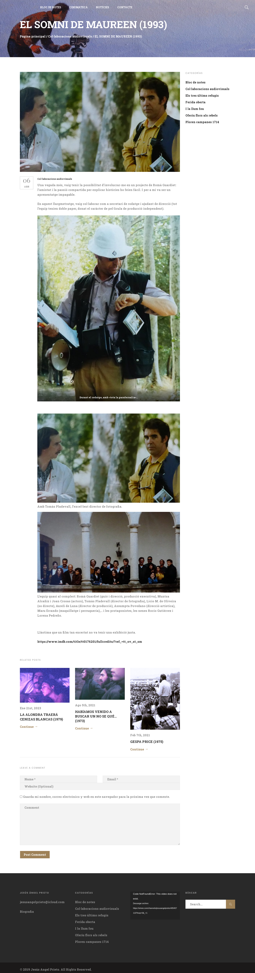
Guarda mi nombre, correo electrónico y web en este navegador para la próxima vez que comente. (96, 793)
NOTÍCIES (102, 9)
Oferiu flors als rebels (201, 115)
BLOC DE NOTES (50, 9)
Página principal (32, 36)
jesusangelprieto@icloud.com (42, 898)
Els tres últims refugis (202, 95)
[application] (155, 902)
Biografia (27, 908)
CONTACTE (124, 9)
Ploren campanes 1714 (202, 122)
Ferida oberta (195, 102)
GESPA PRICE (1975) (146, 738)
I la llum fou (194, 109)
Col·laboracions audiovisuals (70, 36)
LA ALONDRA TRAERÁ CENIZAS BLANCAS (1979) (41, 713)
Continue (27, 723)
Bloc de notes (195, 82)
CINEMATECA (78, 9)
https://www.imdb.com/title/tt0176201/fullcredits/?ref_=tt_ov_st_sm (91, 638)
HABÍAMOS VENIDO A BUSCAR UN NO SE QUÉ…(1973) (96, 712)
